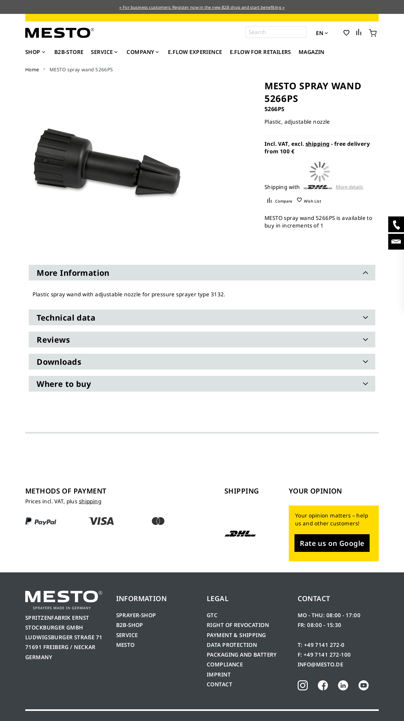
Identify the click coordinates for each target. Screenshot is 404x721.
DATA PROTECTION (232, 644)
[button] (335, 32)
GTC (212, 615)
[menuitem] (35, 52)
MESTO (125, 644)
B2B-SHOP (129, 625)
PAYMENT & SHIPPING (236, 635)
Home (32, 69)
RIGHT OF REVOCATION (238, 625)
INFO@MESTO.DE (320, 664)
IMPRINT (219, 674)
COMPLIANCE (225, 664)
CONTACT (219, 684)
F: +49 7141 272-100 (324, 654)
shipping (318, 143)
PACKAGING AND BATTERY (242, 654)
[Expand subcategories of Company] (157, 52)
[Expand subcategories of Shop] (43, 52)
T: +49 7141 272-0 (321, 644)
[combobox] (276, 32)
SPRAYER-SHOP (136, 615)
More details (349, 187)
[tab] (202, 273)
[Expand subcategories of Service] (116, 52)
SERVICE (127, 635)
